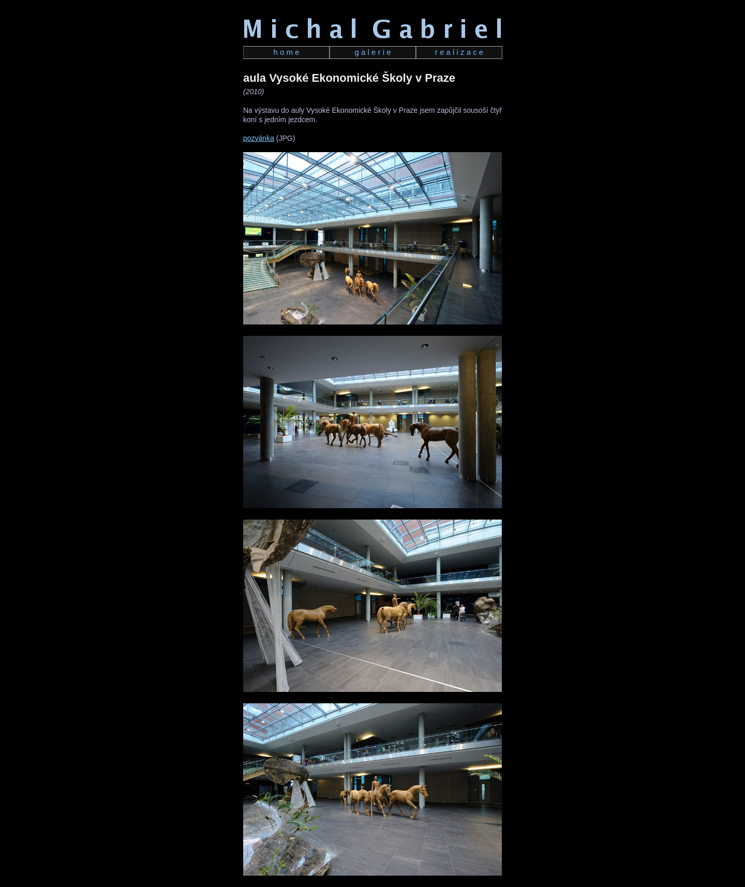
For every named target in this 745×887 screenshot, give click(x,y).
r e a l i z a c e (459, 52)
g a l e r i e (372, 52)
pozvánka (258, 138)
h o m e (286, 52)
